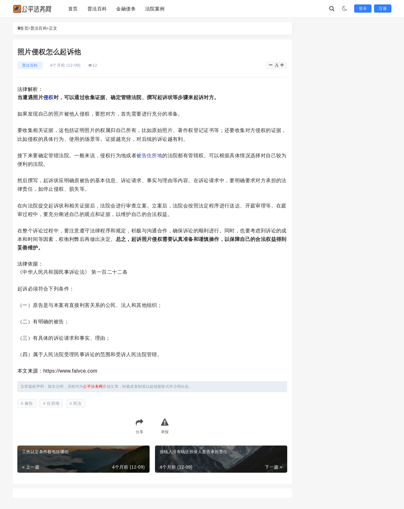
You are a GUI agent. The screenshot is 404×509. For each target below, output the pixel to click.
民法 (77, 403)
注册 (383, 8)
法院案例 (155, 8)
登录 (363, 8)
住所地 (154, 155)
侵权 (48, 97)
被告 (141, 155)
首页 (73, 8)
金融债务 (126, 8)
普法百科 (97, 8)
